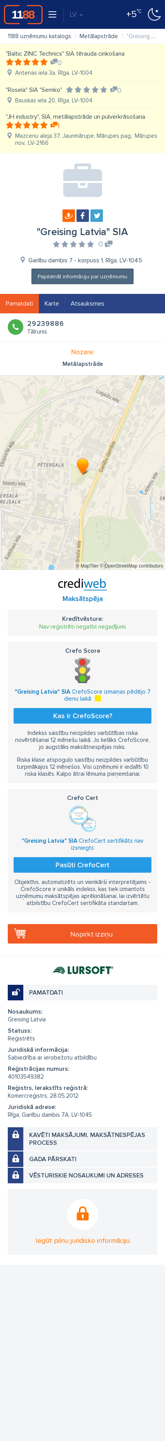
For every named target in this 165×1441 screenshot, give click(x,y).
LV (76, 14)
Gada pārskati (52, 1159)
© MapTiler (87, 566)
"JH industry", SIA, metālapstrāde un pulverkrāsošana (75, 117)
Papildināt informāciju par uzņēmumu (82, 276)
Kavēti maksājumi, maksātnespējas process (87, 1139)
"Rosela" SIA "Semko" (34, 90)
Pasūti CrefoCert (82, 865)
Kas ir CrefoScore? (82, 716)
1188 (23, 14)
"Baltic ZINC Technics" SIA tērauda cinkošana (65, 54)
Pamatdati (19, 304)
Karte (52, 304)
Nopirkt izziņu (91, 934)
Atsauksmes (87, 304)
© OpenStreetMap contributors (131, 566)
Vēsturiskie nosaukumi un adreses (86, 1175)
